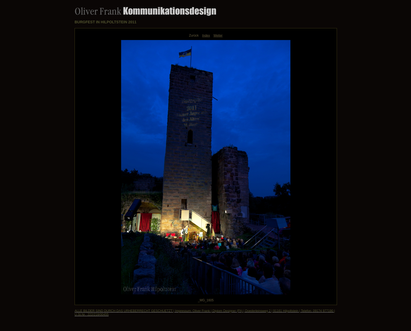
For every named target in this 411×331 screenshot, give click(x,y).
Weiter (217, 35)
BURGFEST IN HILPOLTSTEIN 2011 (105, 22)
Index (206, 35)
